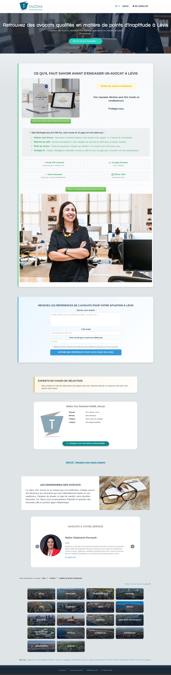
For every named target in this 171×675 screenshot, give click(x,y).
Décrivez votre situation (86, 310)
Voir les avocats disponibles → (85, 41)
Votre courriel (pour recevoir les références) (85, 338)
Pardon (51, 660)
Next (132, 546)
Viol (37, 660)
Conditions (62, 670)
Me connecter (140, 6)
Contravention (100, 660)
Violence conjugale (63, 660)
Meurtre (132, 660)
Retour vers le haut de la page (138, 584)
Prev (37, 546)
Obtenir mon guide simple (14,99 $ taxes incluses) (50, 121)
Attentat (44, 660)
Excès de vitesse (143, 660)
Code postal (85, 329)
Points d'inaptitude (121, 660)
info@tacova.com (92, 670)
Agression (31, 660)
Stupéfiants (75, 660)
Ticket (110, 660)
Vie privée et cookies (76, 670)
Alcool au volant (88, 660)
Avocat (125, 6)
